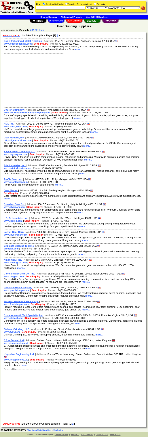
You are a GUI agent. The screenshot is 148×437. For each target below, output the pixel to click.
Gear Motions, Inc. (14, 137)
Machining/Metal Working (39, 430)
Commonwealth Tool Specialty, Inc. (23, 315)
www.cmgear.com (14, 276)
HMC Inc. (9, 123)
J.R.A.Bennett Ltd (14, 340)
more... (78, 49)
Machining (58, 430)
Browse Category (49, 17)
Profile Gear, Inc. (13, 179)
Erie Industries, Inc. (15, 165)
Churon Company (14, 109)
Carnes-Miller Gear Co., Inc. (19, 273)
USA (32, 30)
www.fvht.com (12, 332)
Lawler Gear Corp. (14, 232)
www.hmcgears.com (15, 126)
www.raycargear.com (16, 154)
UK (36, 30)
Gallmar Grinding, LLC (16, 329)
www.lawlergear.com (15, 234)
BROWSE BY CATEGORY (13, 430)
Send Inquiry (41, 43)
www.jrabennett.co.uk (16, 343)
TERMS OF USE (61, 435)
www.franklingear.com (16, 304)
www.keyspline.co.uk (16, 359)
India (41, 30)
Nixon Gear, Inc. (13, 259)
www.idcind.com (13, 221)
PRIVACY (75, 435)
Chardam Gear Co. (14, 204)
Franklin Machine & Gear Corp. (21, 301)
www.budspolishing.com (18, 43)
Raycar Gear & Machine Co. (19, 151)
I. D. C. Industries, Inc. (16, 218)
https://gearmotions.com (18, 140)
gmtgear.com (11, 248)
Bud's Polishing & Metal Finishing (23, 41)
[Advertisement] (72, 80)
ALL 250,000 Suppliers (96, 17)
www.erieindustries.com (17, 168)
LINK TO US (115, 435)
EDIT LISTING (87, 435)
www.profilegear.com (16, 182)
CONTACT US (102, 435)
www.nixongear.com (15, 262)
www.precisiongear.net (17, 290)
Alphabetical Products (71, 17)
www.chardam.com (14, 207)
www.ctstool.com (13, 318)
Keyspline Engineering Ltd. (19, 354)
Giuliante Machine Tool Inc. (19, 246)
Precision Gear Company (18, 287)
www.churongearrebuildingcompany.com (27, 112)
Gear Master (11, 190)
